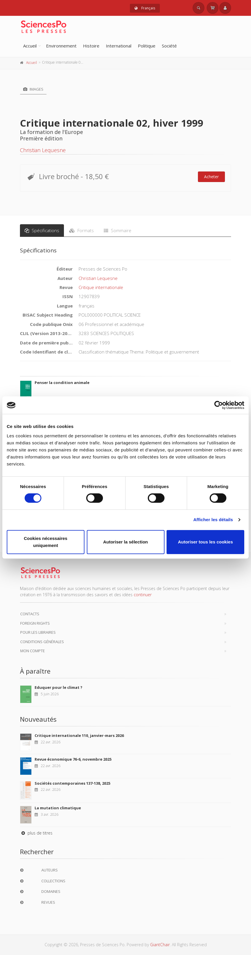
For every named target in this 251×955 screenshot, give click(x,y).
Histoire (91, 46)
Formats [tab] (81, 230)
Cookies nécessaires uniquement (45, 542)
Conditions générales (42, 641)
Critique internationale (101, 287)
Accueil (30, 46)
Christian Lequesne (43, 150)
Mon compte (32, 650)
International (118, 46)
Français (145, 8)
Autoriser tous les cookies (205, 541)
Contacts (29, 613)
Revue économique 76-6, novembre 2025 (73, 759)
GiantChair (160, 944)
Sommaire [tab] (117, 230)
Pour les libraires (38, 632)
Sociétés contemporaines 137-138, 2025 (72, 783)
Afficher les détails (213, 519)
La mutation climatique (58, 807)
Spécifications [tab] (42, 230)
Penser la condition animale (62, 382)
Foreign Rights (35, 623)
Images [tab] (33, 89)
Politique (146, 46)
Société (169, 46)
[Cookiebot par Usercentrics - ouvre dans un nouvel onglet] (218, 405)
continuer (143, 594)
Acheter (211, 176)
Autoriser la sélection (125, 541)
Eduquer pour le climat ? (58, 687)
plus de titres (36, 833)
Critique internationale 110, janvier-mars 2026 (79, 735)
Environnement (61, 46)
